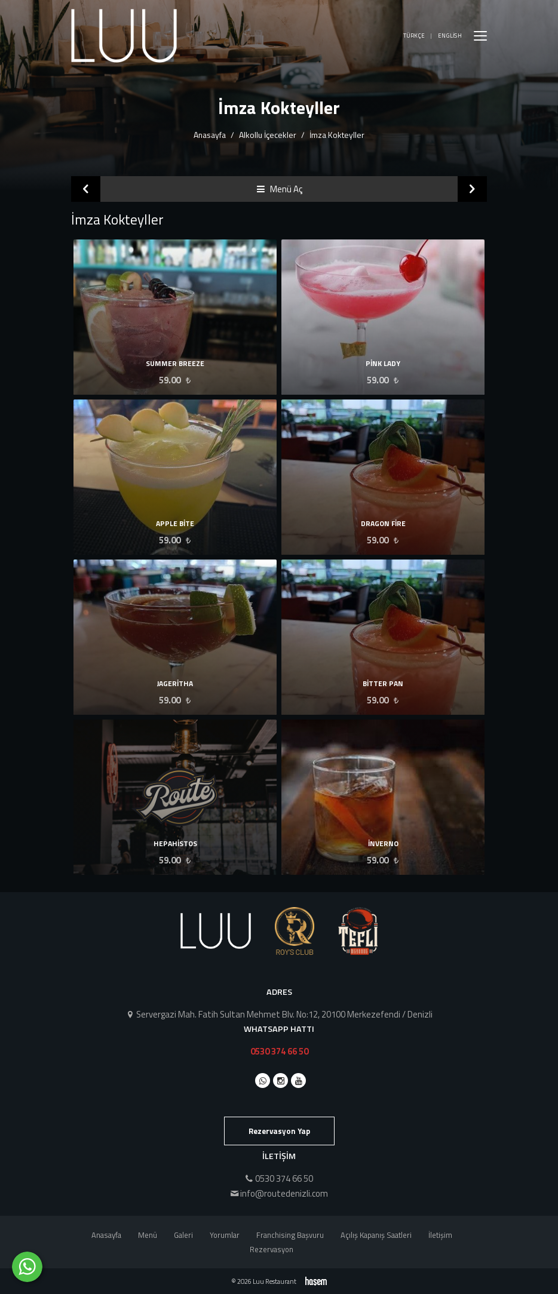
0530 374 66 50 (279, 1051)
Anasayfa (210, 134)
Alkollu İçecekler (267, 134)
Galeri (183, 1235)
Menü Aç (279, 189)
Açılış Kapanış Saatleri (376, 1235)
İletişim (440, 1235)
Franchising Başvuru (290, 1235)
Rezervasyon (271, 1249)
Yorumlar (225, 1235)
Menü (147, 1235)
